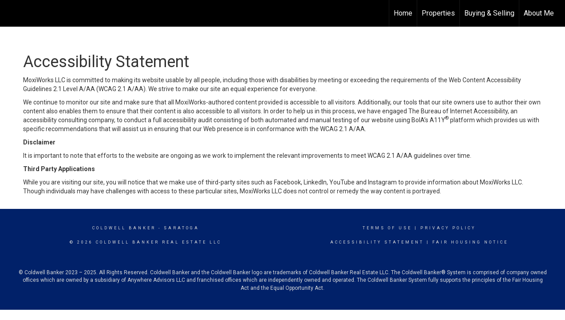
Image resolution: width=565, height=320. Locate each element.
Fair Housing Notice (470, 242)
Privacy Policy (448, 228)
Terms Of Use (387, 228)
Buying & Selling (489, 13)
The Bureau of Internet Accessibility (458, 111)
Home (403, 13)
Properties (438, 13)
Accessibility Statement (377, 242)
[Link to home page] (11, 13)
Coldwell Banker (124, 228)
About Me (539, 13)
